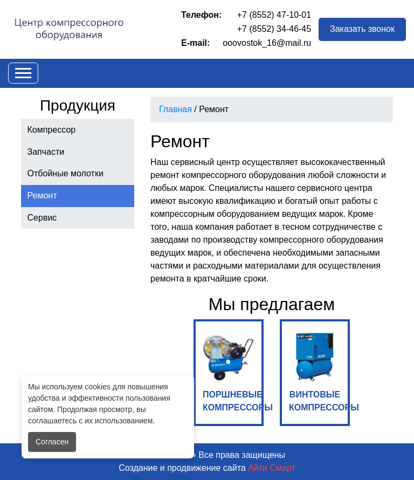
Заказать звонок (362, 28)
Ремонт (42, 195)
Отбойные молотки (65, 173)
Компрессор (51, 129)
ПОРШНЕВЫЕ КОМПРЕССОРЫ (233, 371)
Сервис (42, 217)
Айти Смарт (271, 467)
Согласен (52, 441)
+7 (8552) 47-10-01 (274, 14)
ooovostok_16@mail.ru (267, 42)
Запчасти (46, 151)
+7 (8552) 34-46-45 (274, 28)
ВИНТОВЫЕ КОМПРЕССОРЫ (319, 371)
